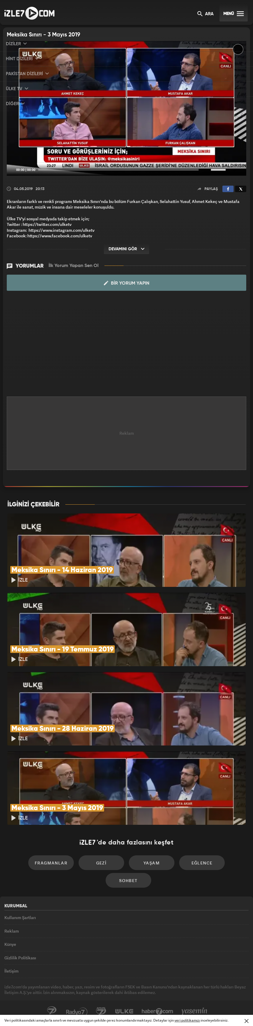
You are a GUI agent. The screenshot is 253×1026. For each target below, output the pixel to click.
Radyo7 (76, 1011)
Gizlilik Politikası (20, 957)
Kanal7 (52, 1011)
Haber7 (157, 1011)
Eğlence (202, 863)
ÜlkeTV (124, 1011)
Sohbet (128, 880)
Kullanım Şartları (20, 917)
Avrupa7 (101, 1011)
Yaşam (152, 863)
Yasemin (194, 1011)
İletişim (11, 971)
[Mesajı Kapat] (246, 1021)
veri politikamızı (187, 1020)
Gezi (101, 863)
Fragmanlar (51, 863)
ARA (205, 14)
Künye (10, 944)
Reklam (11, 931)
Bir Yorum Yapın (126, 283)
